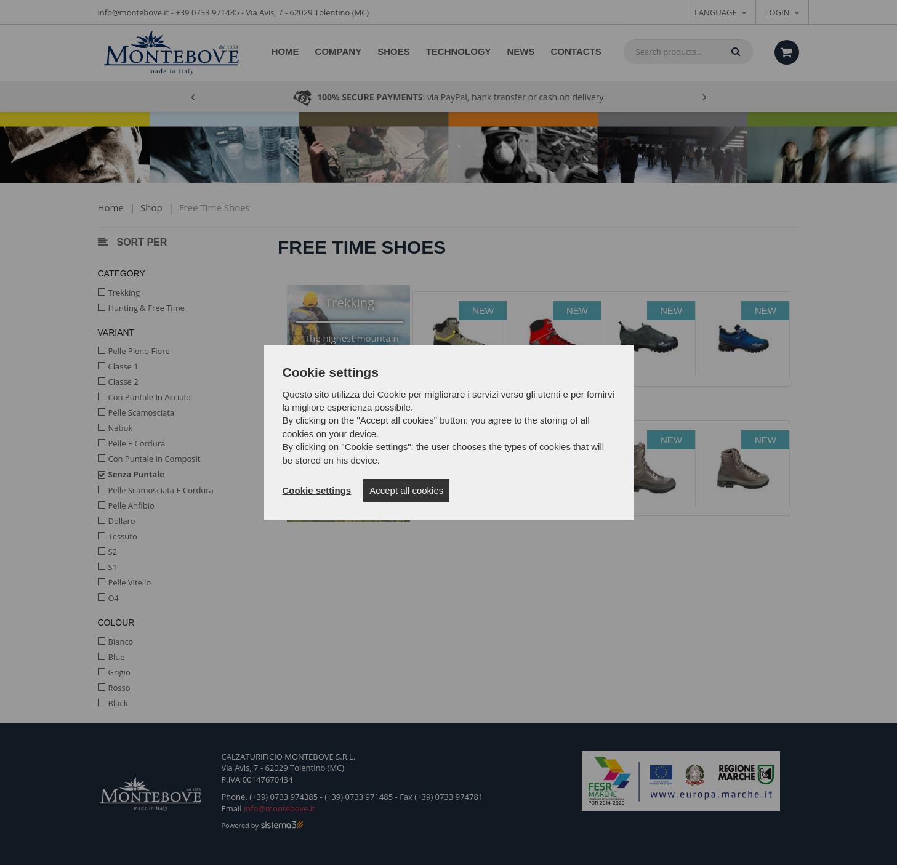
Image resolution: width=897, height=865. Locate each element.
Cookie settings (317, 490)
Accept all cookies (406, 490)
